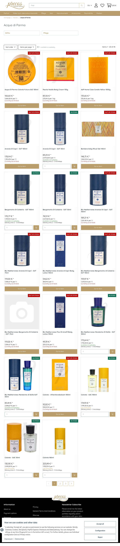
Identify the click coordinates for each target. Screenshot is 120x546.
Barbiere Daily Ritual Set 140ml (93, 152)
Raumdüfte (88, 16)
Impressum (10, 539)
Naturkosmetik (62, 16)
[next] (71, 486)
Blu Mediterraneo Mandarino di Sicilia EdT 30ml (21, 399)
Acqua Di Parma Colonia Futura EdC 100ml (21, 93)
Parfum (6, 16)
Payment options (10, 516)
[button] (96, 7)
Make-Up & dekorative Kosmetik (25, 16)
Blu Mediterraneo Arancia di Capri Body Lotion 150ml (58, 275)
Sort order (9, 50)
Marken (99, 16)
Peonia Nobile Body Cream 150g (55, 93)
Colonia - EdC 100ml (89, 398)
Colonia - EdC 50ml (12, 461)
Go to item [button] (22, 109)
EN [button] (89, 7)
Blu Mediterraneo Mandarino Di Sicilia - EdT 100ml (98, 336)
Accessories (76, 16)
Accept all (98, 524)
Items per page (26, 50)
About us (7, 512)
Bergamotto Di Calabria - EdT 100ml (19, 213)
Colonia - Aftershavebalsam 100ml (56, 398)
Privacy (35, 510)
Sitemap (36, 518)
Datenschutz (20, 539)
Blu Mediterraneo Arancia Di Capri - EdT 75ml (20, 275)
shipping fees (28, 542)
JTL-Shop (109, 542)
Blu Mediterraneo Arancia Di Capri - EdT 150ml (96, 214)
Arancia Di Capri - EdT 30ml (54, 152)
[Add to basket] (74, 169)
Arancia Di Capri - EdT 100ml (16, 152)
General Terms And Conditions (44, 514)
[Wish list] (102, 7)
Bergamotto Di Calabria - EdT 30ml (57, 213)
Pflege (43, 16)
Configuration (99, 531)
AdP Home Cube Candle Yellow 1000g (95, 93)
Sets (51, 16)
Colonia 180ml (48, 461)
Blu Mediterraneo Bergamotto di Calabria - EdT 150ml (98, 275)
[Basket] (111, 7)
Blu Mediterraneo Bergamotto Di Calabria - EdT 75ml (21, 336)
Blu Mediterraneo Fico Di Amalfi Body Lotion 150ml (57, 336)
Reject (98, 537)
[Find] (57, 7)
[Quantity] (57, 169)
